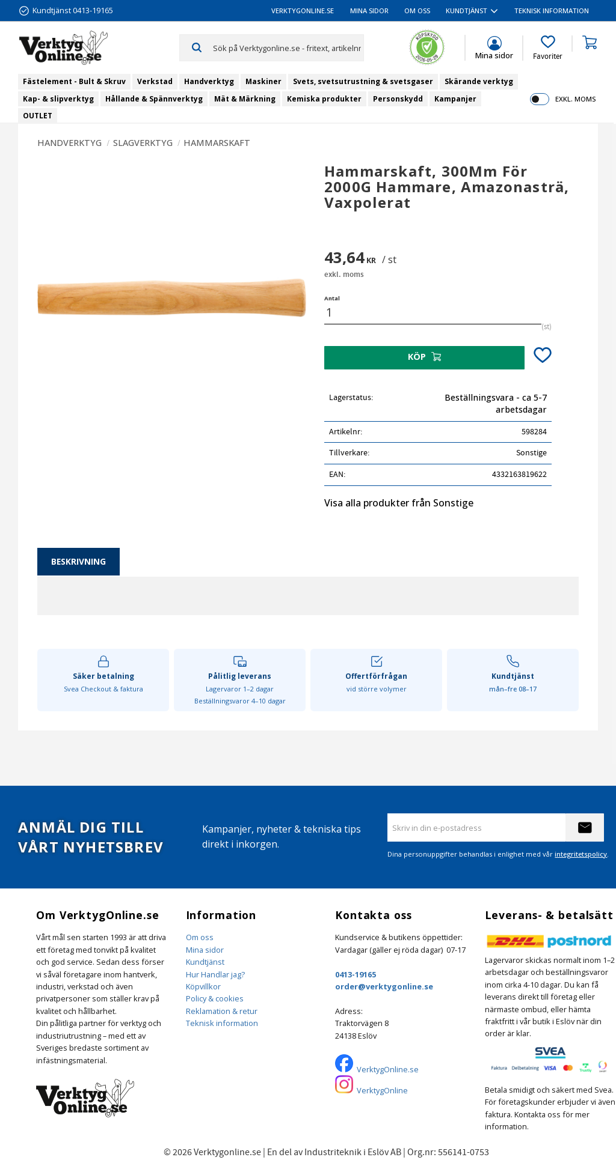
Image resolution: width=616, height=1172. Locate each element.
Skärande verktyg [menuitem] (479, 81)
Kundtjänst (205, 961)
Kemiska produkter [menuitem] (324, 99)
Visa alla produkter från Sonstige (398, 502)
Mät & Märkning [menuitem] (245, 99)
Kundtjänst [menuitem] (466, 10)
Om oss (200, 937)
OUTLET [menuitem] (37, 116)
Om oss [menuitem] (417, 10)
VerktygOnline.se (388, 1069)
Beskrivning (78, 561)
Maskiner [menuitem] (263, 81)
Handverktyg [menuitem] (209, 81)
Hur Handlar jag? (215, 974)
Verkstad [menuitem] (155, 81)
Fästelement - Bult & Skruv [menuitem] (74, 81)
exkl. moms (575, 98)
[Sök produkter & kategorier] (288, 47)
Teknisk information (222, 1023)
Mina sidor (205, 949)
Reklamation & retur (221, 1011)
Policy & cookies (215, 998)
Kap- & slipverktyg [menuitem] (58, 99)
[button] (547, 48)
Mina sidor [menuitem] (369, 10)
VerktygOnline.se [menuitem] (302, 10)
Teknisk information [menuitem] (551, 10)
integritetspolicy (581, 853)
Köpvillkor (203, 986)
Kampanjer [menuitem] (455, 99)
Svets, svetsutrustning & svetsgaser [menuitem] (363, 81)
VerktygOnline (382, 1090)
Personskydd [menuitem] (398, 99)
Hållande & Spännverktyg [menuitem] (154, 99)
